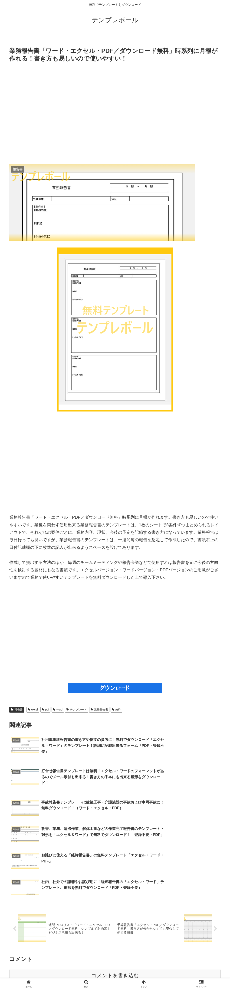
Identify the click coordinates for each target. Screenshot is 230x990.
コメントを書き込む (115, 926)
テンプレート (76, 709)
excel (33, 709)
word (57, 709)
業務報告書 (99, 709)
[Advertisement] (115, 113)
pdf (45, 709)
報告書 (17, 709)
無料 (116, 709)
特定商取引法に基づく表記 (96, 975)
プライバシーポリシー (137, 975)
